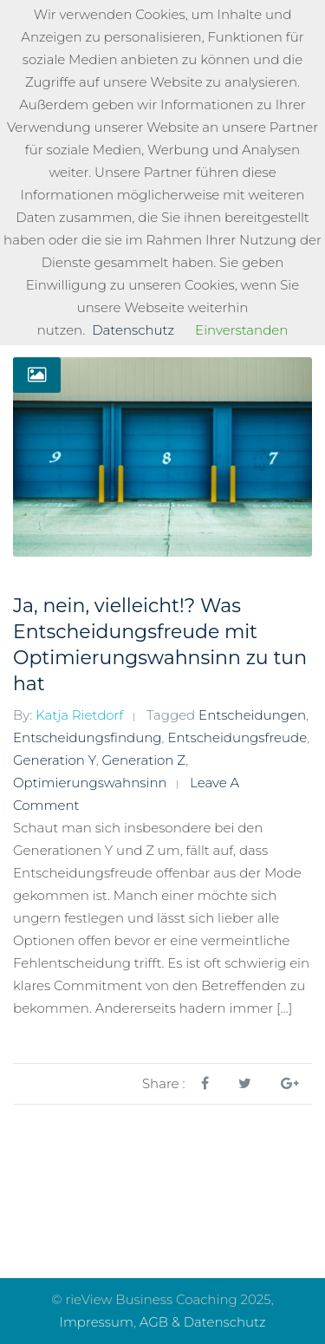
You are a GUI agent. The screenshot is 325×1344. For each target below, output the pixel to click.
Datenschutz (133, 330)
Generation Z (144, 760)
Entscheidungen (252, 715)
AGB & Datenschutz (203, 1322)
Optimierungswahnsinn (90, 782)
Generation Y (54, 760)
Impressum (96, 1322)
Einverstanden (241, 330)
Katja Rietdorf (79, 715)
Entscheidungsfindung (87, 737)
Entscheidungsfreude (237, 737)
